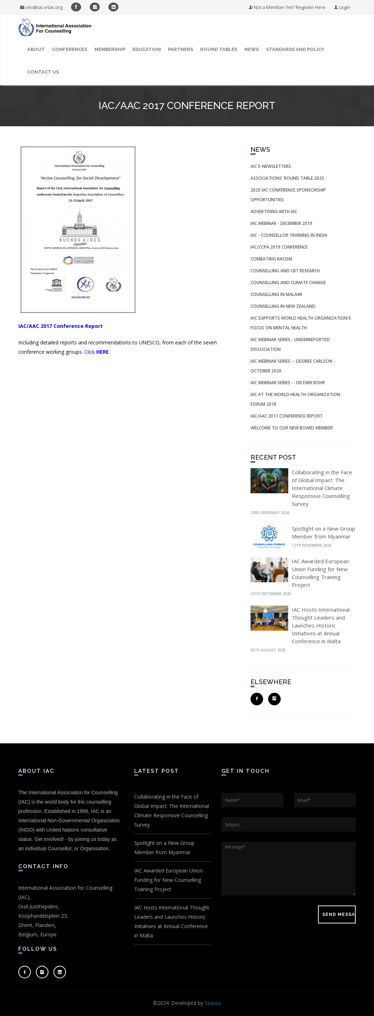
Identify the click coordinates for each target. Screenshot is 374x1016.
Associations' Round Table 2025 (287, 178)
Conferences (69, 49)
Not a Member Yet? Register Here (287, 7)
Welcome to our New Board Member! (292, 428)
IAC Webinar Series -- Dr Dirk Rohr (288, 383)
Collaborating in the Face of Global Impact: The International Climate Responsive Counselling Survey (322, 488)
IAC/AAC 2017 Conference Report (287, 416)
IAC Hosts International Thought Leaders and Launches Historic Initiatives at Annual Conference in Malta (321, 625)
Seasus (213, 1002)
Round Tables (218, 49)
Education (146, 49)
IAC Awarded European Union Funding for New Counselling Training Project (168, 880)
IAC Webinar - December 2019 (281, 223)
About (36, 49)
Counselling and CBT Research (285, 271)
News (251, 49)
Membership (109, 49)
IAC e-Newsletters (271, 166)
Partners (180, 49)
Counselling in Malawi (276, 294)
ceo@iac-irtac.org (41, 7)
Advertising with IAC (274, 211)
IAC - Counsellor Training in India (289, 235)
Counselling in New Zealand (283, 306)
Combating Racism (271, 259)
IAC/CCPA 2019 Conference (279, 247)
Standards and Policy (295, 49)
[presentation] (276, 914)
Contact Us (43, 72)
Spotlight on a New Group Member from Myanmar (164, 847)
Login (342, 7)
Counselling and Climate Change (288, 282)
